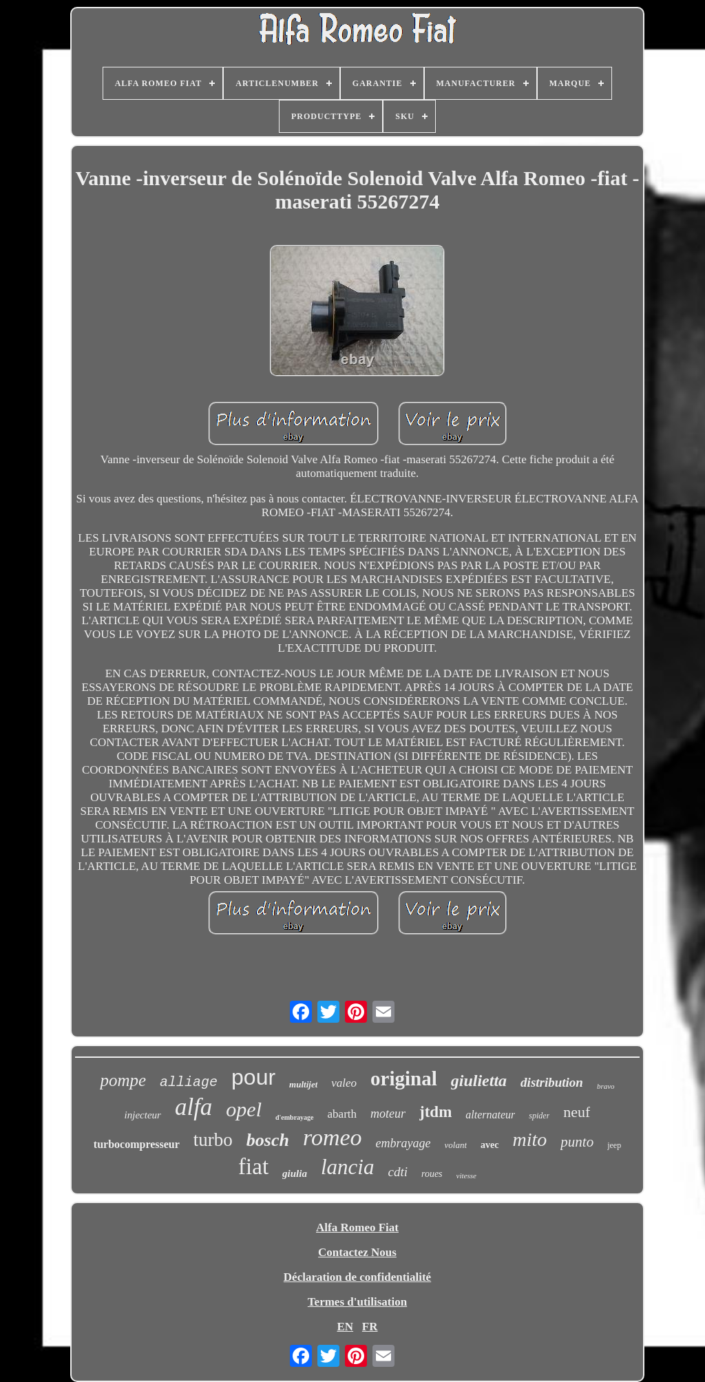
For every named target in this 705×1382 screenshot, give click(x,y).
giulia (294, 1173)
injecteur (143, 1114)
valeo (344, 1082)
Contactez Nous (357, 1252)
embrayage (403, 1143)
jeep (614, 1145)
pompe (123, 1080)
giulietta (479, 1080)
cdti (398, 1172)
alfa (193, 1107)
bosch (267, 1140)
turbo (213, 1139)
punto (576, 1142)
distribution (551, 1082)
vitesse (466, 1175)
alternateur (490, 1114)
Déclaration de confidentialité (357, 1277)
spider (539, 1115)
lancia (348, 1167)
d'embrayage (294, 1117)
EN (345, 1326)
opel (244, 1109)
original (403, 1078)
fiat (253, 1166)
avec (489, 1145)
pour (253, 1077)
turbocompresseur (137, 1144)
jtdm (435, 1111)
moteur (388, 1113)
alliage (189, 1082)
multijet (303, 1084)
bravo (606, 1086)
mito (530, 1139)
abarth (342, 1113)
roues (432, 1174)
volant (456, 1145)
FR (370, 1326)
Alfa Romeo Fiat (357, 1227)
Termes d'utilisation (357, 1301)
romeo (332, 1137)
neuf (576, 1111)
